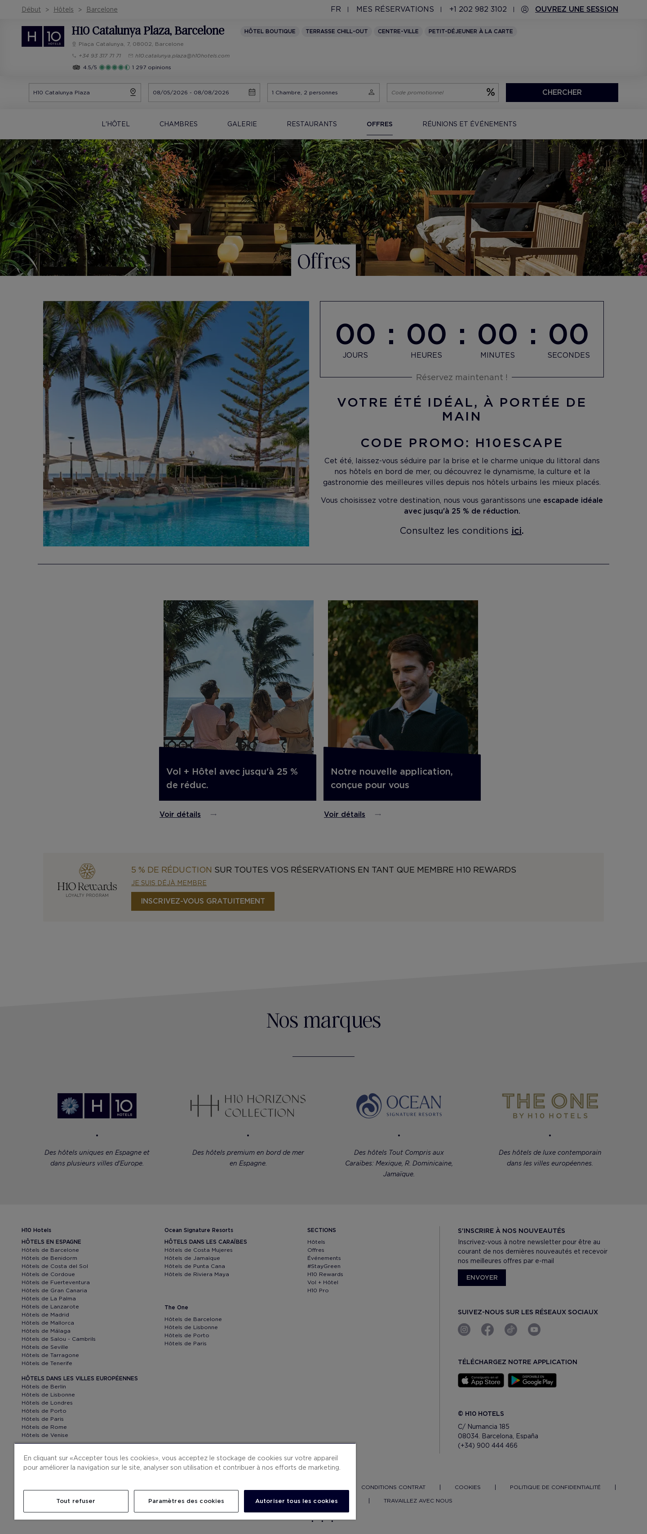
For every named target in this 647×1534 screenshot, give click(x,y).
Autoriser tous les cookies (296, 1501)
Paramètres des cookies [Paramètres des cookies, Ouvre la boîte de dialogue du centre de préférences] (186, 1501)
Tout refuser (76, 1501)
